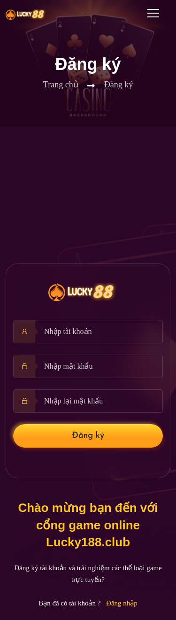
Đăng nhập (122, 603)
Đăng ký (88, 435)
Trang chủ (60, 84)
